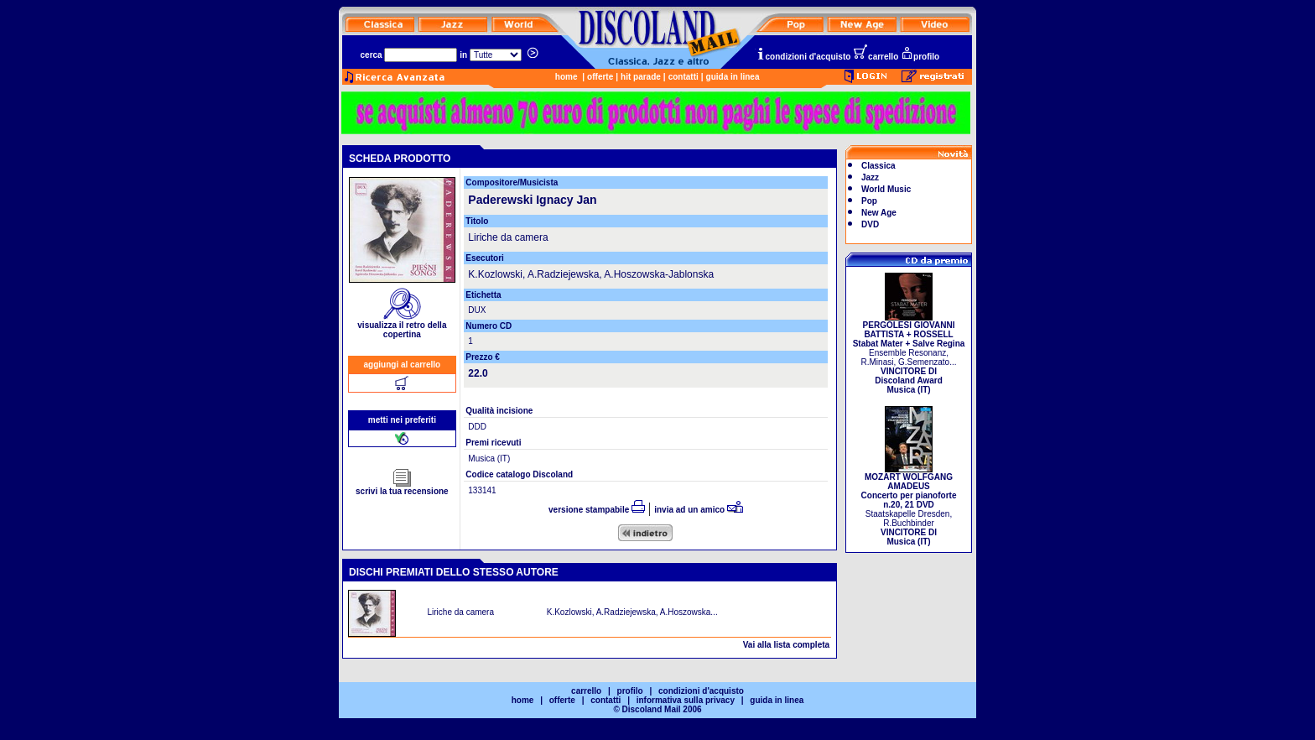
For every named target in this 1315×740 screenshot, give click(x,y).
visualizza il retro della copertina (401, 326)
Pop (869, 201)
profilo (920, 56)
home (566, 76)
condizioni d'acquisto (803, 56)
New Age (879, 212)
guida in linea (733, 76)
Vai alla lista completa (786, 644)
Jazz (870, 177)
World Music (886, 189)
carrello (875, 56)
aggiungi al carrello (402, 364)
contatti (683, 76)
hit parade (641, 76)
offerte (600, 76)
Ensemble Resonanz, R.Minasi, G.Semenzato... (909, 353)
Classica (878, 165)
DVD (870, 224)
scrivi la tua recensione (402, 487)
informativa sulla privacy (686, 700)
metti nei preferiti (402, 420)
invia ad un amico (698, 509)
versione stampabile (596, 509)
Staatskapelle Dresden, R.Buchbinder (909, 505)
